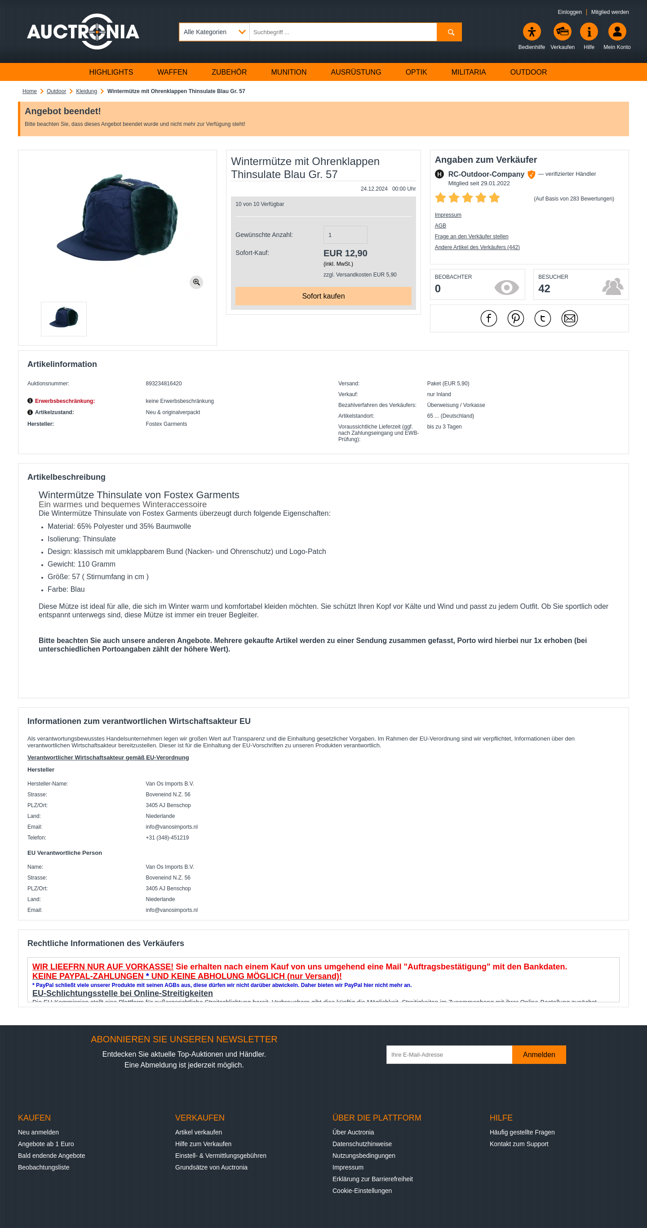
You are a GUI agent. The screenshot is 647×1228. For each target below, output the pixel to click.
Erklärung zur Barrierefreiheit (372, 1179)
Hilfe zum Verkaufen (203, 1144)
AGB (440, 226)
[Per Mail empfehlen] (569, 318)
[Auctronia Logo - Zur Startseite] (83, 31)
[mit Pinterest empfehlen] (516, 318)
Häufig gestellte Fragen (522, 1132)
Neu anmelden (38, 1132)
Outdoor (56, 91)
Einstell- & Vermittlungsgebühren (220, 1155)
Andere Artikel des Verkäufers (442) (477, 247)
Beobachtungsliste (43, 1167)
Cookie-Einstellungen (362, 1190)
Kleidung (86, 91)
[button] (63, 319)
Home (29, 91)
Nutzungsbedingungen (363, 1155)
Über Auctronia (353, 1132)
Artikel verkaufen (198, 1132)
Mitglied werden (610, 12)
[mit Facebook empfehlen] (489, 318)
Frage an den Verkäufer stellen (472, 236)
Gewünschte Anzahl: (264, 234)
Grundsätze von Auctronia (211, 1167)
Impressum (448, 215)
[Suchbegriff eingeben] (320, 32)
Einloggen (570, 12)
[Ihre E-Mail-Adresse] (453, 1054)
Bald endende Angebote (51, 1155)
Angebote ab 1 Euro (46, 1144)
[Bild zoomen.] (196, 282)
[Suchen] (449, 32)
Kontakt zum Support (519, 1144)
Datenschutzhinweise (362, 1144)
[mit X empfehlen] (543, 318)
